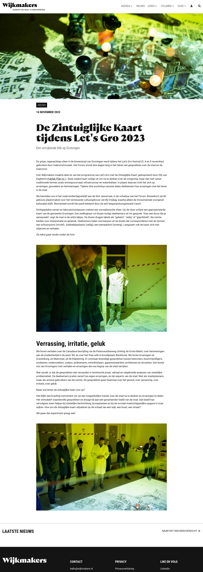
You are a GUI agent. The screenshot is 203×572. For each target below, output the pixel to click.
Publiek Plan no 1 (57, 178)
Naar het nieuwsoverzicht (179, 530)
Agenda (125, 6)
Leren (151, 6)
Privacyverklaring (124, 568)
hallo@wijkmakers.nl (81, 568)
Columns (166, 6)
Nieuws (140, 6)
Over (181, 6)
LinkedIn (165, 568)
